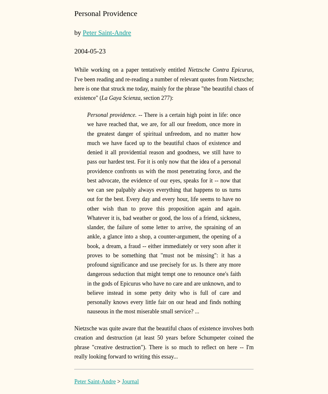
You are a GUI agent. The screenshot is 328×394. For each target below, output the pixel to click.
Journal (130, 381)
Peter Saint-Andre (107, 32)
